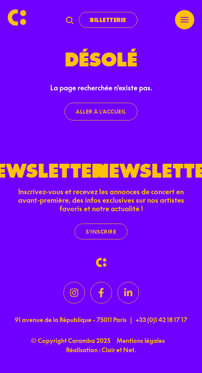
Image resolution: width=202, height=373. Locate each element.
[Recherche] (70, 20)
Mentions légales (141, 340)
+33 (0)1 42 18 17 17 (161, 320)
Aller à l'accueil (101, 111)
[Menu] (184, 19)
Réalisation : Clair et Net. (101, 350)
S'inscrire (101, 231)
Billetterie (108, 20)
